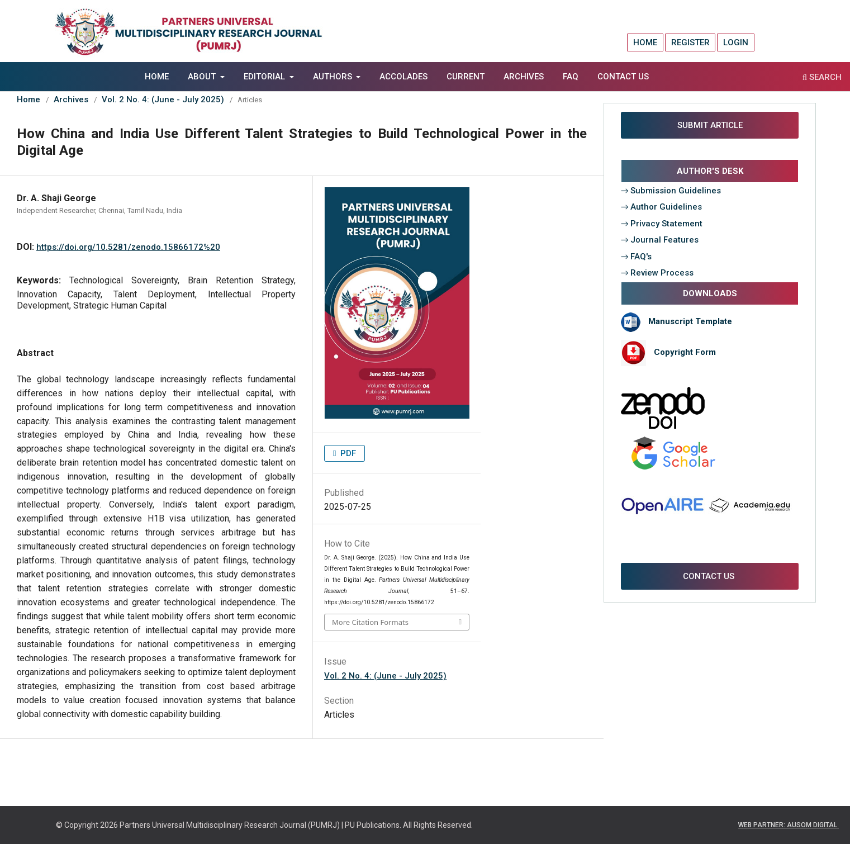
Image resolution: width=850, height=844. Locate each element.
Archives (524, 77)
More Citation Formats (370, 622)
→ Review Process (657, 273)
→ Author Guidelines (661, 207)
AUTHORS (333, 77)
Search (822, 77)
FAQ (570, 77)
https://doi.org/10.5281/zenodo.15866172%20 (128, 247)
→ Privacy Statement (662, 224)
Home (157, 77)
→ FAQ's (636, 257)
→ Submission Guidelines (671, 191)
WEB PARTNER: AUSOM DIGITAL (788, 825)
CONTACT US (710, 576)
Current (466, 77)
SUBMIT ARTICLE (710, 125)
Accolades (403, 77)
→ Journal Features (660, 240)
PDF (347, 453)
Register (690, 42)
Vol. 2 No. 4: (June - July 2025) (163, 99)
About (203, 77)
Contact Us (623, 77)
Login (735, 42)
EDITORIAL (265, 77)
